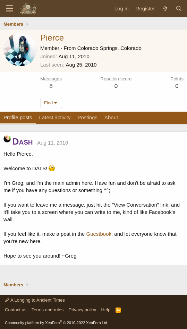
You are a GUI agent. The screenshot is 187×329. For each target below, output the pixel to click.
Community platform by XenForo (56, 323)
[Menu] (9, 8)
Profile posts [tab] (17, 117)
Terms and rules (47, 309)
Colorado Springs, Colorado (109, 48)
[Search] (179, 8)
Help (106, 309)
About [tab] (111, 117)
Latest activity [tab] (55, 117)
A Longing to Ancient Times (35, 300)
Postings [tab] (87, 117)
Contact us (15, 309)
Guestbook (98, 234)
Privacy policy (82, 309)
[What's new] (165, 8)
